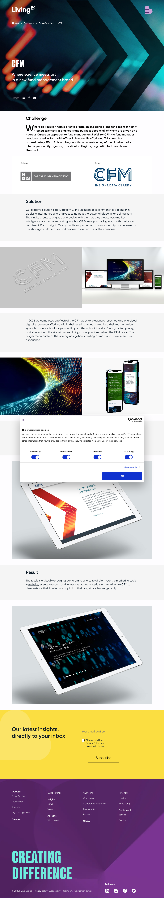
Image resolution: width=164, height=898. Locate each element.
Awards (15, 807)
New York (123, 792)
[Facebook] (29, 98)
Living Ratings (54, 792)
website (33, 584)
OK (122, 476)
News (50, 804)
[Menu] (149, 9)
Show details (130, 467)
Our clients (17, 801)
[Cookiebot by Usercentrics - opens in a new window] (130, 420)
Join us (122, 814)
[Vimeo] (134, 890)
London (122, 798)
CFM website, (82, 320)
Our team (88, 792)
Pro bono (87, 814)
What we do (54, 820)
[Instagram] (116, 890)
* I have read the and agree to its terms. (95, 743)
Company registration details (77, 891)
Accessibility (55, 891)
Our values (88, 798)
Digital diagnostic (21, 812)
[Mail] (34, 98)
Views (50, 809)
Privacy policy (41, 891)
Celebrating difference (94, 803)
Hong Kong (124, 803)
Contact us (124, 820)
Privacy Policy (92, 743)
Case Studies (46, 23)
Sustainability (89, 809)
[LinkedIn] (24, 98)
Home (15, 23)
